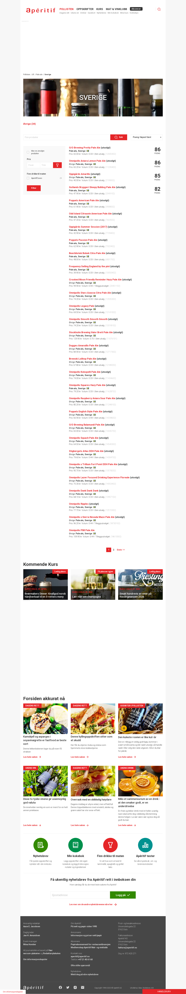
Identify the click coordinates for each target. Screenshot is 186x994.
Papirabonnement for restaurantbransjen (90, 944)
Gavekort (91, 13)
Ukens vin (75, 13)
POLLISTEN (67, 9)
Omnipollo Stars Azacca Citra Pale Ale (90, 292)
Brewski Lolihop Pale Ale (82, 358)
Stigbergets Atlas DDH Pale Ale (86, 451)
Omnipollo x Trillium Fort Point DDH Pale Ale (93, 464)
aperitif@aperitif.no (80, 956)
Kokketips (134, 13)
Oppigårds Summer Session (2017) (88, 226)
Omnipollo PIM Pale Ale (82, 530)
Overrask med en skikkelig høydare (91, 799)
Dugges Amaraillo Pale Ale (83, 345)
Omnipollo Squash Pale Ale (83, 438)
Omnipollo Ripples (79, 504)
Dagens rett (64, 13)
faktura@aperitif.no (127, 947)
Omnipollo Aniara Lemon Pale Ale (87, 160)
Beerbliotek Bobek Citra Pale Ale (87, 253)
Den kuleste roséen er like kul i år (137, 737)
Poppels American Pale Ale (84, 200)
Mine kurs (124, 13)
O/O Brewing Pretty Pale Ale (84, 147)
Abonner (136, 9)
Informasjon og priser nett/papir (86, 935)
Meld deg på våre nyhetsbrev (84, 974)
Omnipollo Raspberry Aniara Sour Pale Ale (92, 398)
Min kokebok (113, 13)
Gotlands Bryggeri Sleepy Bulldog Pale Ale (92, 187)
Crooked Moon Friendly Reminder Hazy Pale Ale (95, 279)
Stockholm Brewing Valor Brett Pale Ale (91, 332)
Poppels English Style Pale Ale (85, 411)
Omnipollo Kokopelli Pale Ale (85, 372)
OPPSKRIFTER (84, 9)
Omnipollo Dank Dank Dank (83, 490)
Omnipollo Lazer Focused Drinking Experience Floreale (99, 477)
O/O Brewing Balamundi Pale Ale (86, 424)
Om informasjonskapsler (35, 959)
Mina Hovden (29, 944)
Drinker (83, 13)
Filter (33, 188)
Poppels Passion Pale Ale (83, 240)
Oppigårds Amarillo (79, 174)
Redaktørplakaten (51, 953)
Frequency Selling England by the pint (89, 266)
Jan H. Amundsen (31, 935)
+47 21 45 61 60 (85, 959)
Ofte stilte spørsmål (80, 965)
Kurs (99, 9)
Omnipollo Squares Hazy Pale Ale (87, 385)
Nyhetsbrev (101, 13)
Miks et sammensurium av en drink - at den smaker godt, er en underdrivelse (139, 802)
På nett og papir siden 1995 (84, 926)
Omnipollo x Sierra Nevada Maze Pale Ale (92, 517)
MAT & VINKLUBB (116, 9)
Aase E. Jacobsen (31, 926)
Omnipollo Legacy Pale (81, 306)
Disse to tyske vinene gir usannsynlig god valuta (44, 800)
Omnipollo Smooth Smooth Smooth (88, 319)
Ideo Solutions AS (146, 988)
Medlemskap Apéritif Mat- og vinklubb (89, 947)
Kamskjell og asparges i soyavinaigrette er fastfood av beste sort (44, 740)
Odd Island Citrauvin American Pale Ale (90, 213)
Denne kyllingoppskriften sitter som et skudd (91, 738)
